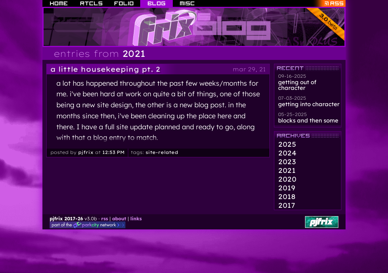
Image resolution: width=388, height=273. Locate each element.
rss (104, 218)
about (119, 218)
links (136, 218)
